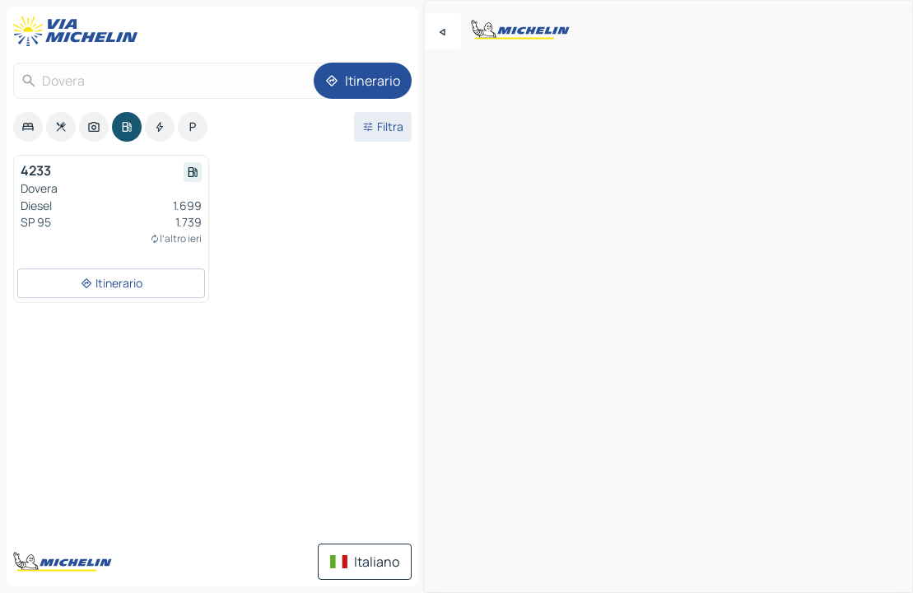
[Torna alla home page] (79, 31)
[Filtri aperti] (383, 127)
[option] (28, 127)
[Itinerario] (363, 81)
